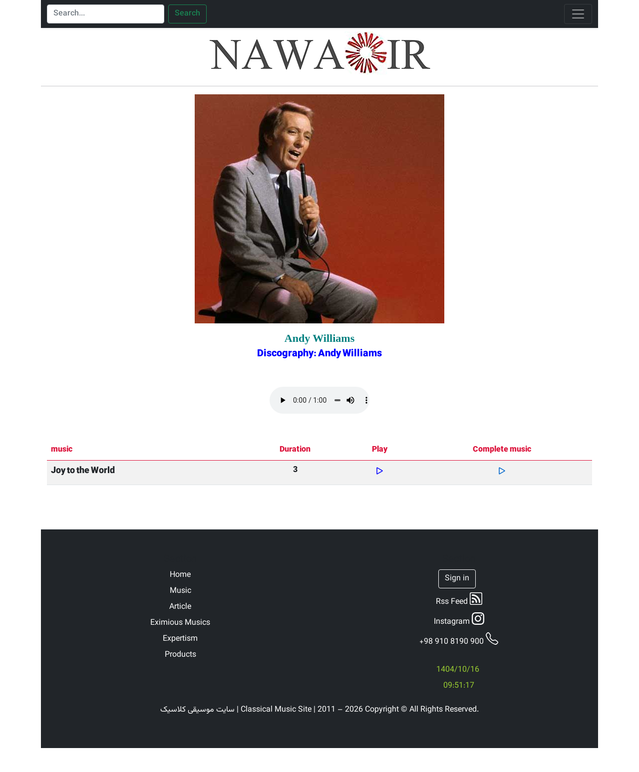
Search (187, 14)
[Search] (105, 13)
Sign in (457, 578)
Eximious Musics (180, 623)
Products (180, 655)
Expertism (180, 639)
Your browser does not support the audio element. (319, 400)
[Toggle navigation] (578, 14)
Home (180, 575)
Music (180, 591)
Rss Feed (459, 600)
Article (180, 607)
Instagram (459, 620)
